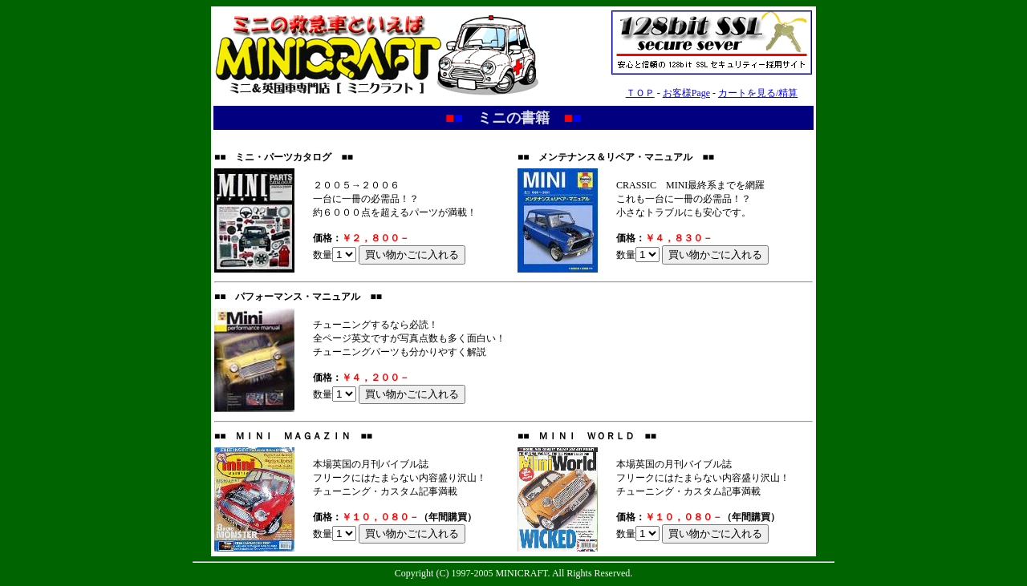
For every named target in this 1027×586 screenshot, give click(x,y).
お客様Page (686, 93)
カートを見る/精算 (758, 93)
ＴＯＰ (640, 93)
